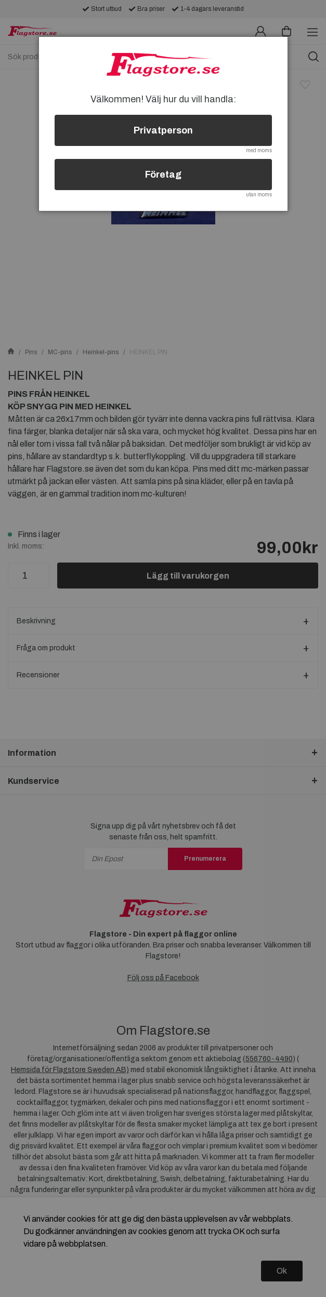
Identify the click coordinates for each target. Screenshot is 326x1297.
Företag (163, 174)
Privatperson (163, 130)
